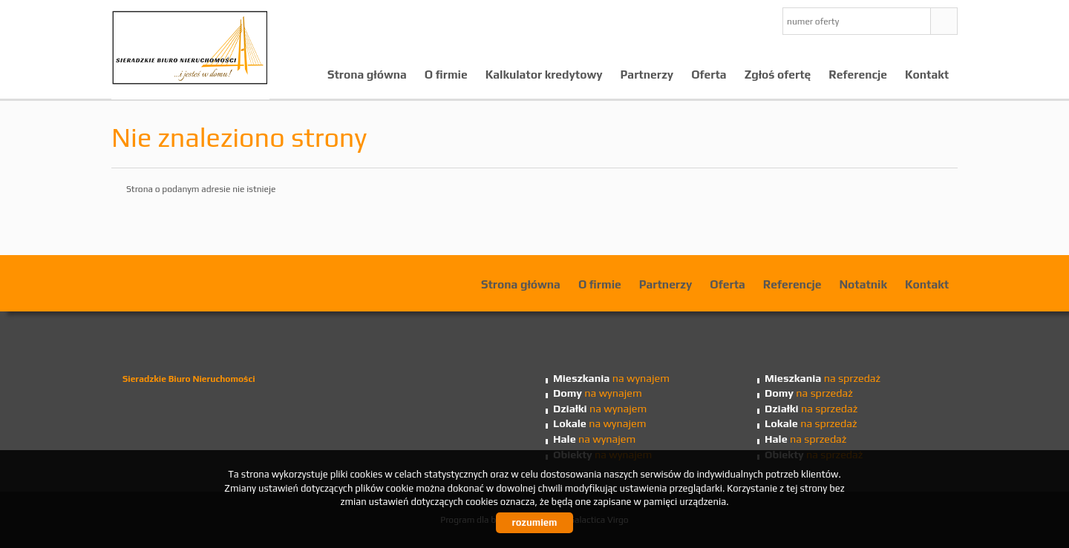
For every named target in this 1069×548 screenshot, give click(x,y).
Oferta (708, 74)
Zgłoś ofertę (778, 74)
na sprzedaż (822, 378)
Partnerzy (647, 74)
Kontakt (927, 74)
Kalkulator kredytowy (544, 74)
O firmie (446, 74)
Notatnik (863, 284)
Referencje (857, 74)
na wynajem (611, 378)
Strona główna (367, 74)
